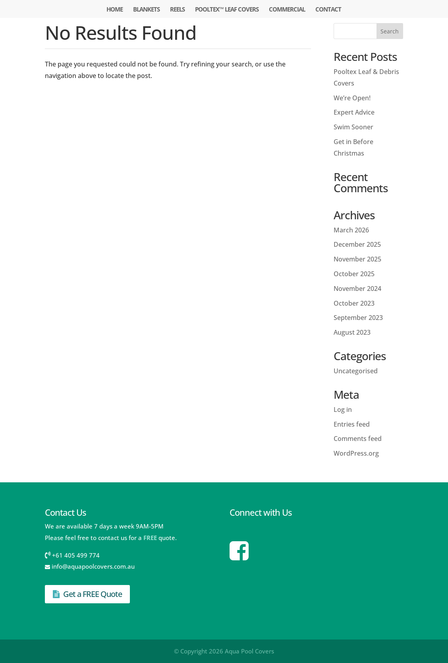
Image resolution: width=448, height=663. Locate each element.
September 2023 (358, 317)
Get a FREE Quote (87, 594)
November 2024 (357, 288)
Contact (328, 9)
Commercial (287, 9)
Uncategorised (356, 371)
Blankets (146, 9)
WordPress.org (356, 453)
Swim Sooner (353, 127)
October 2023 (354, 303)
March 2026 (351, 230)
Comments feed (358, 438)
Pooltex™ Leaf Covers (227, 9)
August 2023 (352, 332)
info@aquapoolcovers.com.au (93, 566)
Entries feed (352, 424)
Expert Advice (354, 112)
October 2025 (354, 273)
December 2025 (357, 244)
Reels (177, 9)
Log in (343, 409)
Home (114, 9)
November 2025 (357, 259)
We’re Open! (352, 98)
